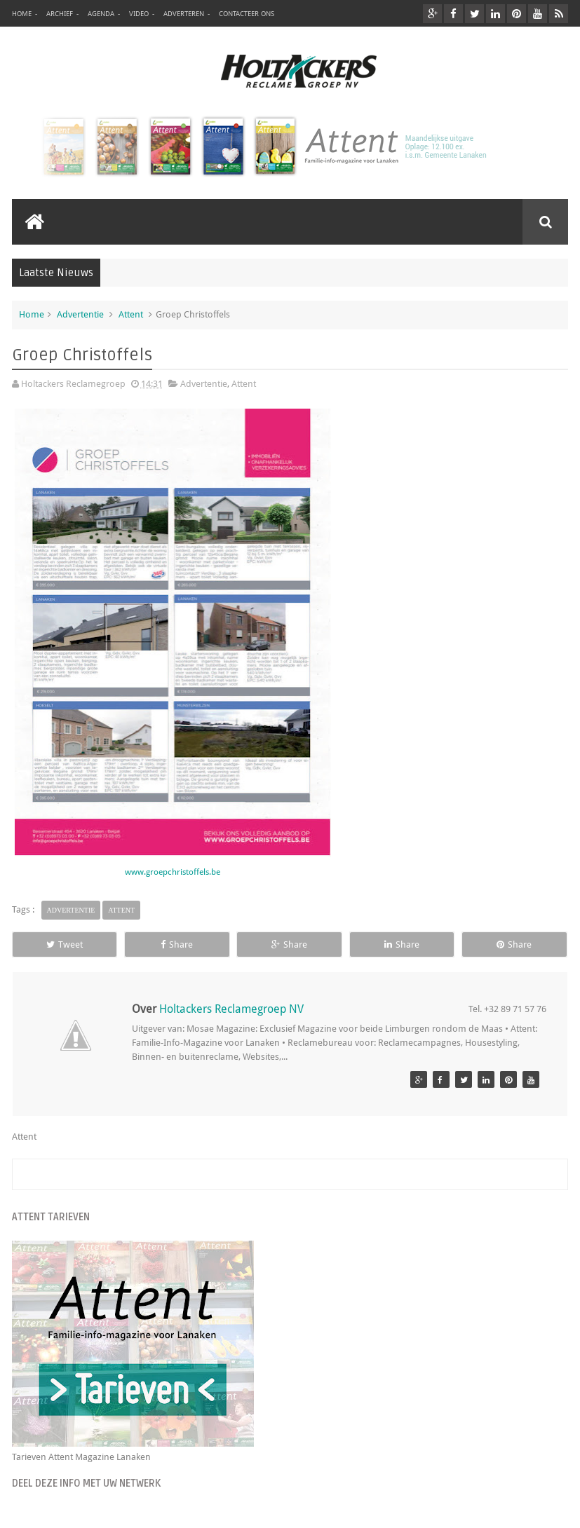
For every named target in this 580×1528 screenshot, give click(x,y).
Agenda (101, 14)
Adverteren (183, 14)
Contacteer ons (246, 14)
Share (177, 944)
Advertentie (80, 314)
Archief (59, 14)
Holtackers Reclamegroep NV (231, 1009)
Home (22, 14)
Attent (131, 314)
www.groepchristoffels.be (172, 872)
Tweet (64, 944)
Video (139, 14)
